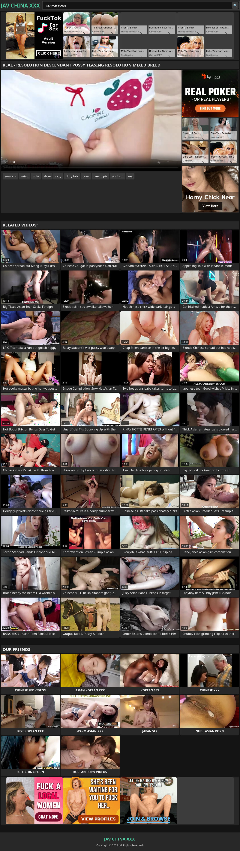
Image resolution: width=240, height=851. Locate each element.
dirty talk (72, 176)
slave (47, 176)
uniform (117, 176)
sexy (58, 176)
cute (36, 176)
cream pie (100, 176)
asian (24, 176)
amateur (10, 176)
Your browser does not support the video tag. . (91, 120)
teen (86, 176)
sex (130, 176)
